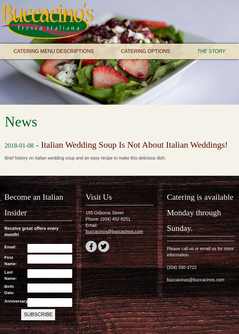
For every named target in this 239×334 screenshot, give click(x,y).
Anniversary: (14, 301)
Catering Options (145, 51)
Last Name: (10, 275)
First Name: (10, 260)
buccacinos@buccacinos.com (114, 231)
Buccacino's (46, 22)
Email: (10, 247)
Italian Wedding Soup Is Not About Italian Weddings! (134, 145)
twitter (104, 247)
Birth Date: (9, 289)
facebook (91, 247)
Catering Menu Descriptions (54, 51)
